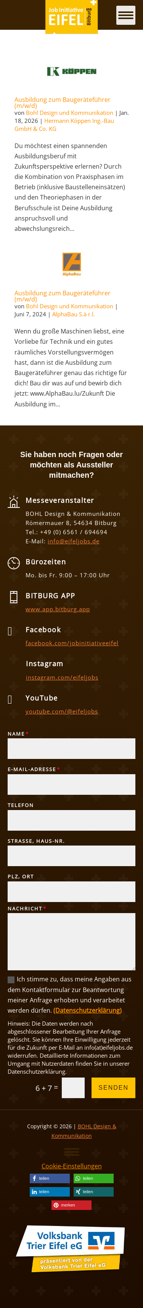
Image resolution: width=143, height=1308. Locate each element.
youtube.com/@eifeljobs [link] (62, 711)
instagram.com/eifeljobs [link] (62, 677)
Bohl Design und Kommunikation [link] (69, 112)
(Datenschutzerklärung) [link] (87, 1010)
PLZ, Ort (21, 877)
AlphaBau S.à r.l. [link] (73, 314)
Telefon (21, 805)
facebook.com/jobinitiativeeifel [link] (72, 643)
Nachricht (25, 909)
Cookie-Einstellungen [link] (72, 1166)
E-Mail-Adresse (32, 770)
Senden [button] (113, 1087)
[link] (71, 70)
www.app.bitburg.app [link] (58, 609)
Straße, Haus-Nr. (36, 841)
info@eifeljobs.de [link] (74, 541)
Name (16, 734)
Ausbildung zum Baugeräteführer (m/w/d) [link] (62, 102)
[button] (71, 1151)
